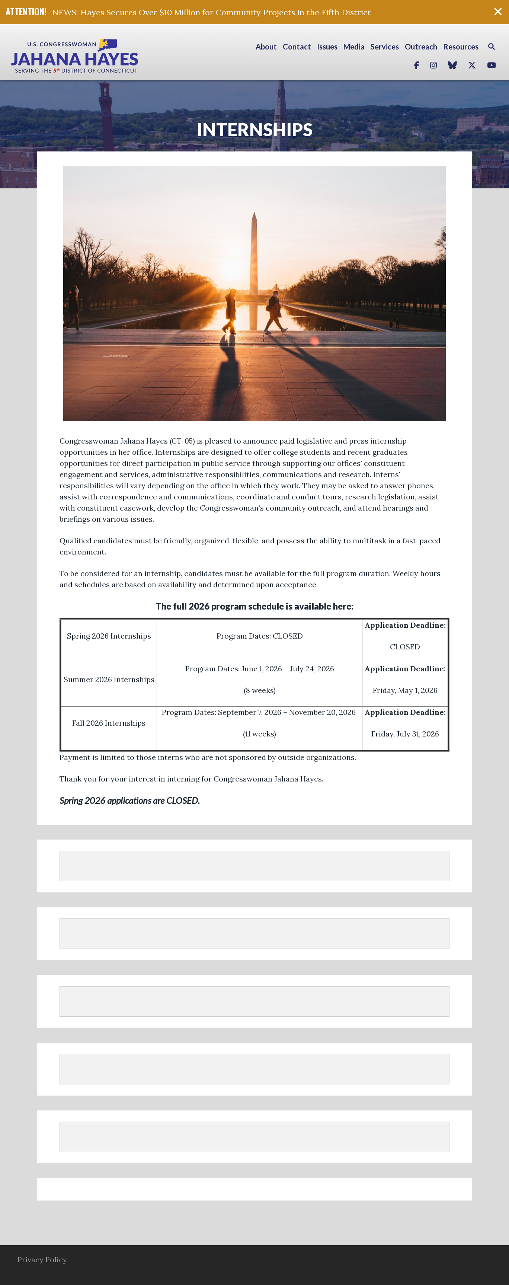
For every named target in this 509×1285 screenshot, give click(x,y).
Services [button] (385, 46)
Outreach (421, 46)
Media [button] (354, 46)
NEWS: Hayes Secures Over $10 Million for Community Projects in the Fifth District (211, 12)
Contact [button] (297, 46)
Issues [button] (327, 46)
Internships (255, 129)
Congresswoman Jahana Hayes (100, 56)
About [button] (266, 46)
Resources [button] (460, 46)
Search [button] (491, 46)
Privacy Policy (42, 1259)
